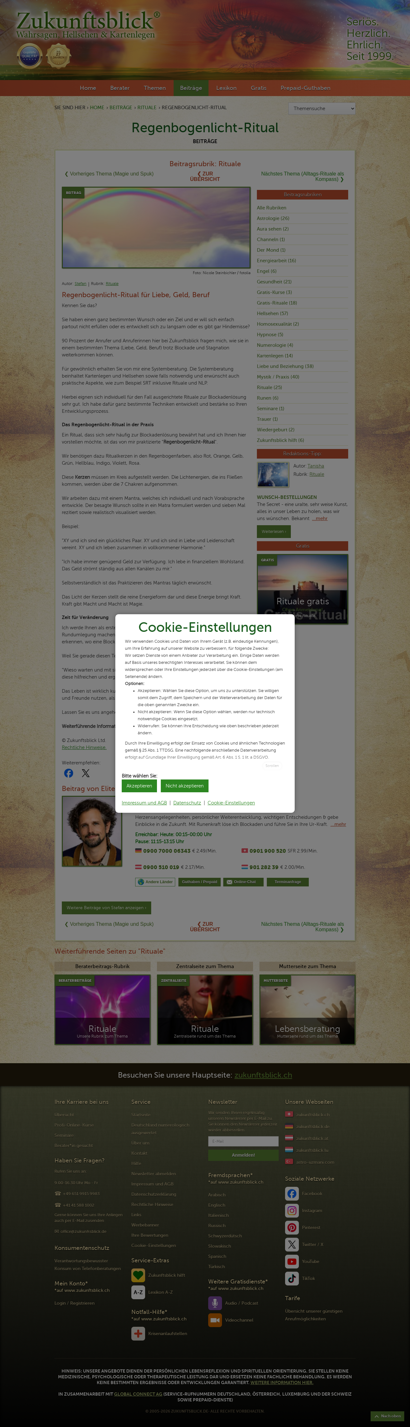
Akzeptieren (139, 785)
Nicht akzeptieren (185, 785)
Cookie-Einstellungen (231, 802)
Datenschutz (187, 802)
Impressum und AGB (144, 802)
